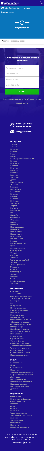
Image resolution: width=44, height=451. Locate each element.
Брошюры (14, 166)
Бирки (13, 156)
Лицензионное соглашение (16, 421)
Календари (15, 192)
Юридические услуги (19, 355)
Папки (13, 222)
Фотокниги (15, 274)
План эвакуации (17, 227)
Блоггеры (14, 301)
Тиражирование (17, 265)
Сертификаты (16, 250)
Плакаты (14, 225)
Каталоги (14, 194)
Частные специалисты (20, 353)
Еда (11, 303)
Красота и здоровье (19, 310)
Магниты (14, 208)
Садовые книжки (17, 248)
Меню (12, 213)
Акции (13, 406)
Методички (15, 210)
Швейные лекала (17, 281)
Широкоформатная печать (21, 375)
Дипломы (14, 177)
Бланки (13, 161)
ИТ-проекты (15, 306)
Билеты (13, 154)
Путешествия (16, 334)
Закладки (14, 187)
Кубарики (14, 201)
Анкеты (13, 144)
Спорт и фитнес (17, 341)
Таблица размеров (18, 413)
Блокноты (14, 163)
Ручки (12, 246)
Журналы (14, 184)
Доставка (14, 389)
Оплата (13, 408)
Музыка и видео (17, 315)
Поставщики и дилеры (20, 331)
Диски (13, 180)
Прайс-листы (16, 232)
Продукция (15, 141)
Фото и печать (16, 350)
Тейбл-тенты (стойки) (19, 260)
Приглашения (16, 239)
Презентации (16, 234)
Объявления (15, 217)
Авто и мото (15, 294)
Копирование (16, 363)
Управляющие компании (21, 346)
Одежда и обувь (17, 327)
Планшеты (14, 229)
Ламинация (15, 377)
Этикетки (14, 283)
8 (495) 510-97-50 (23, 126)
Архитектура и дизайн (20, 298)
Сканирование (16, 368)
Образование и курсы (19, 322)
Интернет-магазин (18, 308)
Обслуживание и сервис (21, 324)
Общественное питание (20, 320)
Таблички (14, 258)
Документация (16, 182)
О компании (15, 397)
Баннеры (14, 149)
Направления (16, 288)
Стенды (13, 253)
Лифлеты (14, 206)
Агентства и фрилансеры (21, 296)
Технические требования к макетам (22, 416)
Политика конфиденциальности (19, 426)
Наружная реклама (18, 384)
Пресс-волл (15, 236)
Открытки (14, 220)
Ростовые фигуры (18, 243)
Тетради (13, 262)
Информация (16, 393)
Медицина (14, 313)
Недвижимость (17, 317)
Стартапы (14, 291)
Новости (14, 404)
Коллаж (13, 196)
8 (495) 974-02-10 (23, 124)
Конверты (14, 199)
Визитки (14, 170)
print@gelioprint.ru (12, 8)
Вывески (14, 173)
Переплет (14, 370)
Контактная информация (21, 399)
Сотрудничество (17, 401)
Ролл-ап (13, 241)
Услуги (13, 360)
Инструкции (15, 189)
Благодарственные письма (22, 159)
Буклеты (14, 168)
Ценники (14, 276)
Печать (13, 365)
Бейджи (13, 151)
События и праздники (19, 343)
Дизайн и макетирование (21, 372)
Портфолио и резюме (19, 329)
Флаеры (13, 269)
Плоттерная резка (18, 379)
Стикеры (14, 255)
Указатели (14, 267)
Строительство (16, 339)
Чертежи (14, 279)
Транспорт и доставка (19, 348)
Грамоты (14, 175)
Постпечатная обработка (21, 382)
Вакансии (14, 411)
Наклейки (14, 215)
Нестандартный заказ (19, 386)
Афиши (13, 147)
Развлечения (16, 336)
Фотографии (15, 272)
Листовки (14, 203)
